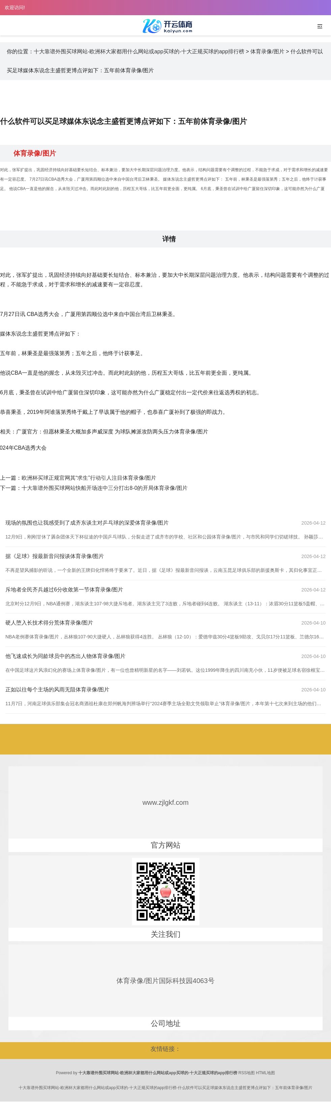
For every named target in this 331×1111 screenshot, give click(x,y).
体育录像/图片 (267, 51)
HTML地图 (265, 1072)
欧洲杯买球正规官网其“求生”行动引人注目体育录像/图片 (89, 478)
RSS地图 (247, 1072)
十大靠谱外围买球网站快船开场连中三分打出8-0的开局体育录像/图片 (105, 488)
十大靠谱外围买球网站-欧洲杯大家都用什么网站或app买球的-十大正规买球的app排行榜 (139, 51)
